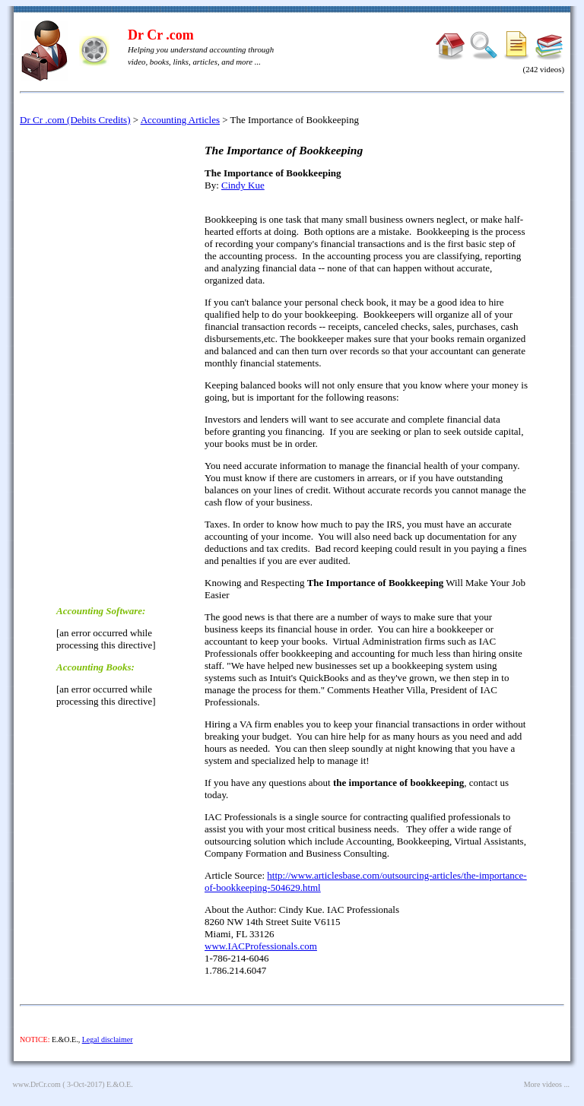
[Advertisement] (117, 364)
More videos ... (547, 1084)
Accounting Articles (180, 119)
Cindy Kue (243, 185)
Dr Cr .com (161, 35)
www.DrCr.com (37, 1084)
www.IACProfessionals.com (261, 946)
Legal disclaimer (107, 1039)
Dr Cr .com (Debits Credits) (75, 119)
